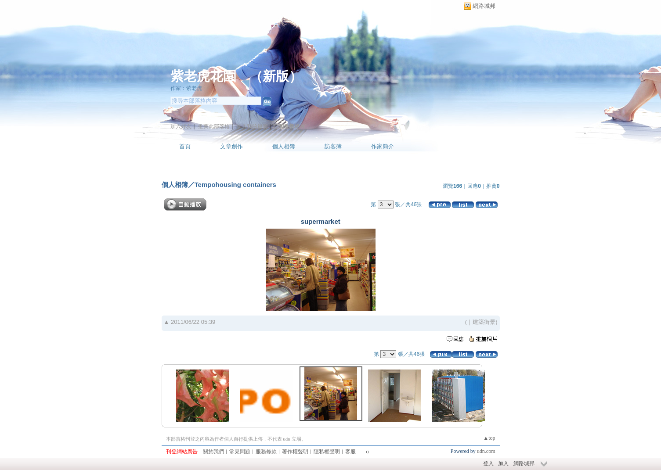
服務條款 (266, 451)
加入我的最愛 (252, 126)
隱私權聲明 (327, 451)
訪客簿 (333, 146)
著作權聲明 (295, 451)
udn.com (486, 451)
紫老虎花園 (203, 76)
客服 (350, 451)
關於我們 (213, 451)
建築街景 (484, 322)
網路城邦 (484, 6)
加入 (503, 463)
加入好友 (180, 126)
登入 (488, 463)
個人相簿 (283, 146)
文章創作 (231, 146)
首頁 (185, 146)
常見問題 (239, 451)
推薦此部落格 (214, 126)
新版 (276, 76)
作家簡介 (382, 146)
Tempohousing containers (235, 184)
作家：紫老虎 (186, 88)
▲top (489, 438)
